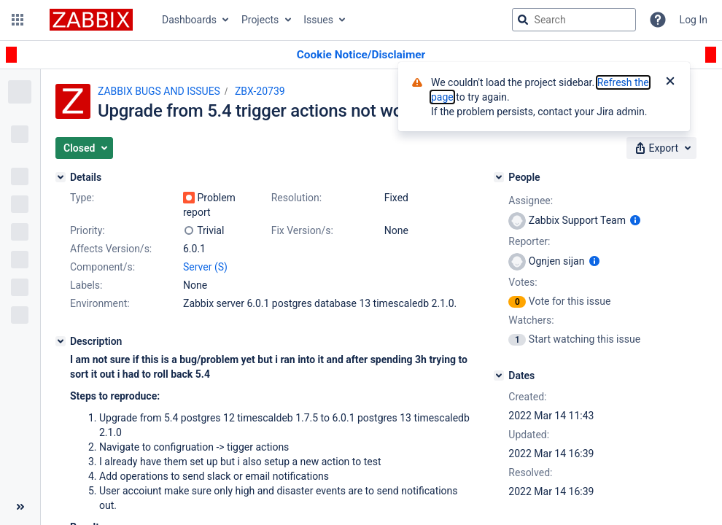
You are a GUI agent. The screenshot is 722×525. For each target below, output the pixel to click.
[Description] (60, 341)
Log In (693, 20)
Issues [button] (318, 20)
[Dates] (499, 375)
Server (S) (205, 267)
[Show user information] (635, 220)
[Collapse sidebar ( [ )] (20, 507)
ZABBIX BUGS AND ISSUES (159, 91)
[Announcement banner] (361, 55)
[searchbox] (574, 19)
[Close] (670, 82)
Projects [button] (260, 20)
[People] (499, 177)
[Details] (60, 177)
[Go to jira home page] (91, 19)
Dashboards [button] (189, 20)
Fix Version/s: (302, 230)
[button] (17, 19)
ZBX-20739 (260, 91)
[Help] (657, 19)
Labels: (86, 285)
